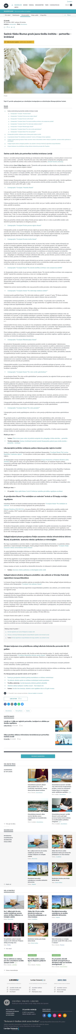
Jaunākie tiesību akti (15, 987)
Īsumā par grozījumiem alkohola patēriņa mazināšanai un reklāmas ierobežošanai (30, 677)
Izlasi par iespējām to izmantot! (35, 693)
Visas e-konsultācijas (12, 970)
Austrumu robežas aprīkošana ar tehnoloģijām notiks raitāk (29, 570)
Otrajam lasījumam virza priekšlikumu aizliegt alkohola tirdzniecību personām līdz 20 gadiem (28, 146)
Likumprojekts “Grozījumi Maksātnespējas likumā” (22, 126)
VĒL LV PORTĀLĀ (9, 890)
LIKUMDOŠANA (8, 769)
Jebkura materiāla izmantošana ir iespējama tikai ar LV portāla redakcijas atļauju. (26, 1024)
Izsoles (34, 989)
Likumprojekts (12, 24)
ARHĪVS (16, 7)
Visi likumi (13, 991)
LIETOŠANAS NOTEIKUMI (12, 1011)
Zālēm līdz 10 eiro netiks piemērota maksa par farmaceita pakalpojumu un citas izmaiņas (61, 852)
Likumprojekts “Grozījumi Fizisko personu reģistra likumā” (24, 116)
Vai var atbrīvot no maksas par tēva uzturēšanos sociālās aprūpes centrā (14, 960)
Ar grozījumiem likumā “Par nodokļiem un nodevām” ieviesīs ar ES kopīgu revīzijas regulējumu (29, 137)
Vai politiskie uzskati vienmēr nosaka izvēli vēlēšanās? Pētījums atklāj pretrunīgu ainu (13, 940)
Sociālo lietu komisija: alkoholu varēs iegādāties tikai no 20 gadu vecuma (33, 688)
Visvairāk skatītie (14, 989)
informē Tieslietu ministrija (55, 161)
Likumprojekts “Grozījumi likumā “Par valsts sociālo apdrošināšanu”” (26, 129)
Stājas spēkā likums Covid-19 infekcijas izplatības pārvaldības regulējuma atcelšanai (39, 491)
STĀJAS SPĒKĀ (8, 841)
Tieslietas (38, 964)
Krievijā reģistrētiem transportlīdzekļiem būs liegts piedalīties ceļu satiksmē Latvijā (30, 637)
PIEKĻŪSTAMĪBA (10, 1013)
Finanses (62, 945)
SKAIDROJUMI (18, 5)
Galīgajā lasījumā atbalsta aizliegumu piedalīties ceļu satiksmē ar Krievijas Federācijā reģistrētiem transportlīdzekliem (34, 143)
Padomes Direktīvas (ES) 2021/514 (14, 509)
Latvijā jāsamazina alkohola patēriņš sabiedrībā (33, 683)
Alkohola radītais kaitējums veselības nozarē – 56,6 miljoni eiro (26, 685)
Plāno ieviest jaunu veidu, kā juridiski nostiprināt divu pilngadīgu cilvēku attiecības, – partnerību (40, 438)
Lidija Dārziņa (8, 725)
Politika (9, 945)
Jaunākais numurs (62, 987)
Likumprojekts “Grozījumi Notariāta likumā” (21, 113)
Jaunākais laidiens (37, 987)
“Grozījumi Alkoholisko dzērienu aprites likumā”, (32, 655)
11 (21, 698)
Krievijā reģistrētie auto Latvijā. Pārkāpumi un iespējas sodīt (21, 631)
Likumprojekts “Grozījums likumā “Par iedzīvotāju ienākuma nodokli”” (27, 124)
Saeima (28, 710)
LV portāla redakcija (29, 1009)
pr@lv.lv (34, 1014)
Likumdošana (24, 24)
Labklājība (14, 964)
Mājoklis (34, 884)
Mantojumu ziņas (37, 991)
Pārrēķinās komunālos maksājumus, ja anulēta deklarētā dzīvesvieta (37, 880)
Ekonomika (34, 858)
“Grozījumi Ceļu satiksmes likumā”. (32, 584)
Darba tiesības (58, 882)
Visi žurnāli (60, 991)
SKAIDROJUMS (8, 839)
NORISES (25, 5)
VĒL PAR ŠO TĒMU (10, 764)
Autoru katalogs (61, 989)
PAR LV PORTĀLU (10, 1009)
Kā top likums (19, 710)
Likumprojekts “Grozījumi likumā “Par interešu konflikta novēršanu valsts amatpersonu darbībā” (32, 121)
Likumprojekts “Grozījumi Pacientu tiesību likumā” (22, 118)
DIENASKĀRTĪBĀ (39, 5)
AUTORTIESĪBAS (10, 1015)
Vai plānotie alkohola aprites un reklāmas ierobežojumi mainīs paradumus (28, 680)
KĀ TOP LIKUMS (8, 771)
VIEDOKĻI (31, 5)
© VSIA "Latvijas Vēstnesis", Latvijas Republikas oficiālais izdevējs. (22, 1026)
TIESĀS (46, 5)
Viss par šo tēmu (10, 823)
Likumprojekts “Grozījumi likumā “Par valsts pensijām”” (23, 131)
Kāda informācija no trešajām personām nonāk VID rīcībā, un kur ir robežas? (62, 940)
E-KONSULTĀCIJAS (54, 5)
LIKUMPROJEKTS (8, 837)
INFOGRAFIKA (7, 835)
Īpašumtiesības (63, 966)
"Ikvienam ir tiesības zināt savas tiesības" (21, 1021)
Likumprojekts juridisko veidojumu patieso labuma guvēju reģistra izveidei (24, 134)
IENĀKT (70, 1)
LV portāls (7, 20)
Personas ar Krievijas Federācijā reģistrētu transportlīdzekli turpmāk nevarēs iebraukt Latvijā (28, 634)
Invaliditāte (58, 856)
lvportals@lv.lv (30, 1012)
